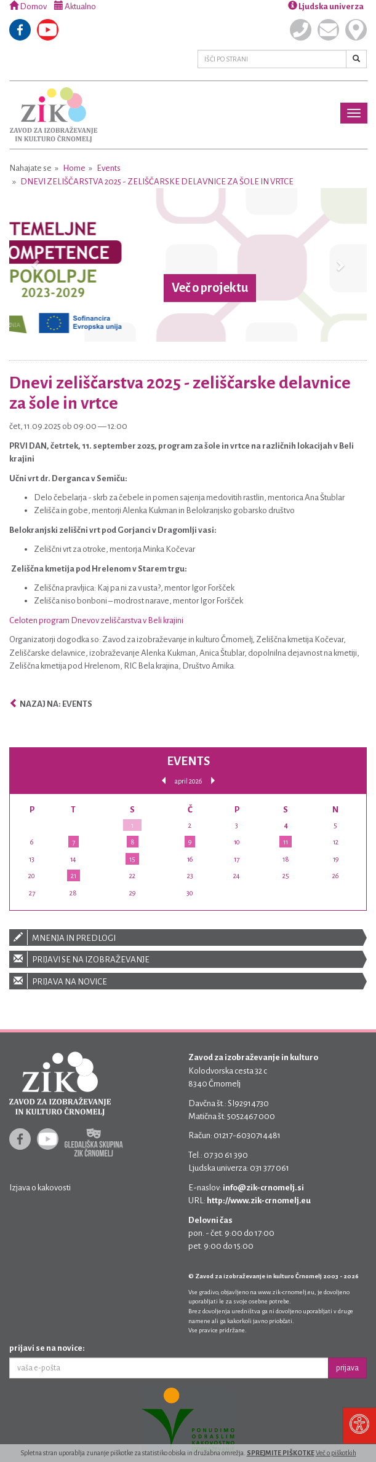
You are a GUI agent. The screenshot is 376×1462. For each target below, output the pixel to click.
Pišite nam (328, 30)
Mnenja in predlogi (188, 937)
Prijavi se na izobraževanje (188, 959)
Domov (28, 6)
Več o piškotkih (336, 1452)
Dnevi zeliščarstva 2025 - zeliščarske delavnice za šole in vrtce (157, 181)
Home (74, 168)
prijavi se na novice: (47, 1348)
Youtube (47, 30)
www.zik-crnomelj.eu (286, 1292)
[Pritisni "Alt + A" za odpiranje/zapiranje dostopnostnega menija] (359, 1425)
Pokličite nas (300, 30)
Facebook (20, 30)
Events (109, 168)
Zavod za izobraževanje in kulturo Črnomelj (53, 115)
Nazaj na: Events (50, 704)
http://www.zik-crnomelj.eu (259, 1200)
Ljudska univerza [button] (326, 6)
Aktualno (75, 6)
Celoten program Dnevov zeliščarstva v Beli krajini (96, 620)
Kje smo (356, 30)
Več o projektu (210, 287)
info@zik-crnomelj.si (263, 1187)
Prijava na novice (188, 981)
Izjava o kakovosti (40, 1187)
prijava (347, 1368)
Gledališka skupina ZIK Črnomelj (94, 1142)
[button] (36, 265)
